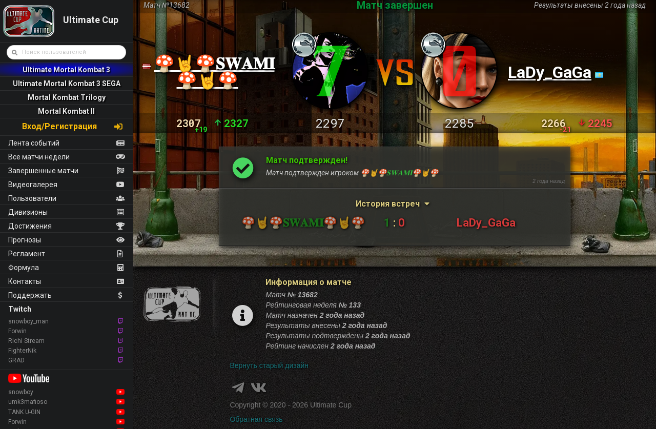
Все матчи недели (66, 157)
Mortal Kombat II (66, 111)
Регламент (66, 254)
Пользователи (66, 198)
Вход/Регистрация (73, 126)
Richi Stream (66, 340)
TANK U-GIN (66, 412)
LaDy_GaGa (549, 72)
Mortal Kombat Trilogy (67, 97)
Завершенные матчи (66, 171)
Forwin (66, 331)
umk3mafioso (66, 401)
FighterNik (66, 350)
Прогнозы (66, 240)
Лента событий (66, 143)
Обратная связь (256, 419)
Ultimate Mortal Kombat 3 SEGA (66, 83)
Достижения (66, 226)
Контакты (66, 281)
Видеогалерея (66, 184)
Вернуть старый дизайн (269, 365)
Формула (66, 267)
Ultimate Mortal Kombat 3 (66, 70)
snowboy (66, 392)
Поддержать (66, 295)
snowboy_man (66, 321)
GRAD (66, 360)
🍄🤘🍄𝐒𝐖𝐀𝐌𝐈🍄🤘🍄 (214, 72)
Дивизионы (66, 212)
